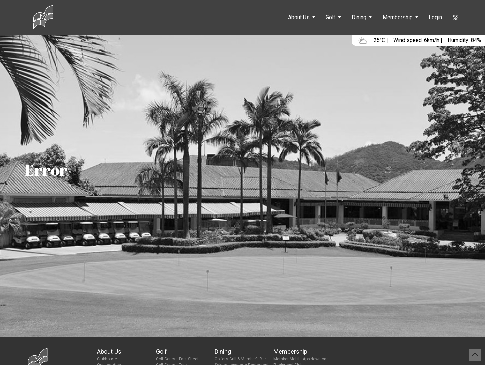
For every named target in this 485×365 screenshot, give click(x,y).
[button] (301, 17)
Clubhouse (107, 359)
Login (435, 17)
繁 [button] (455, 17)
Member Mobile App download (301, 359)
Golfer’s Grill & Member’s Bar (240, 359)
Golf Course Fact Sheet (177, 359)
